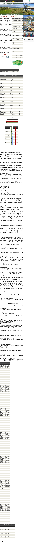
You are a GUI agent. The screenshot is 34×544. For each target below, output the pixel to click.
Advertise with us (20, 1)
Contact (17, 1)
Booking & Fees (14, 18)
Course (1, 14)
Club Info (18, 18)
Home (10, 1)
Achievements (8, 14)
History (12, 14)
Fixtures (4, 14)
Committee (21, 18)
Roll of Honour (15, 14)
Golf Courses (13, 1)
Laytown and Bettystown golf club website (19, 47)
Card (6, 14)
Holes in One (18, 14)
